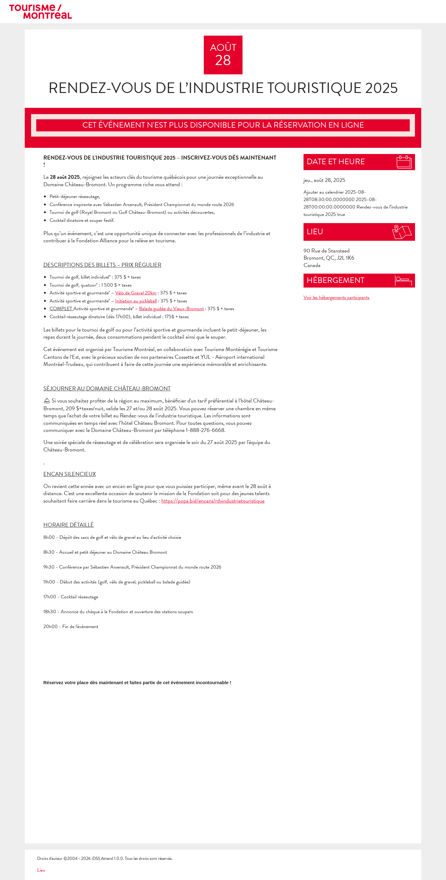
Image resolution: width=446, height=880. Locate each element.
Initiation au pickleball (136, 301)
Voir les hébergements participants (336, 297)
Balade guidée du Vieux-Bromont (171, 308)
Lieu (41, 870)
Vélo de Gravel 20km (135, 293)
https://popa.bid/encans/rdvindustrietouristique (213, 500)
